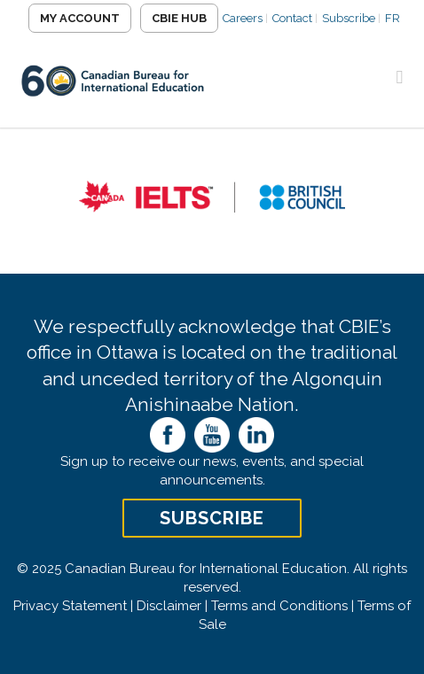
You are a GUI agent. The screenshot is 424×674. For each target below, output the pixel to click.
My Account (80, 18)
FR (392, 18)
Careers (243, 18)
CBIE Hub (179, 18)
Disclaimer (169, 606)
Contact (292, 18)
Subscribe (348, 18)
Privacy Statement (70, 606)
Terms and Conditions (279, 606)
